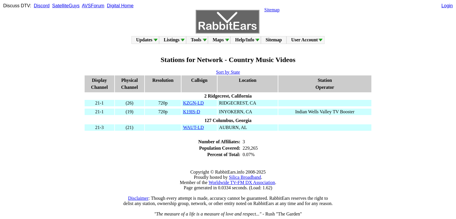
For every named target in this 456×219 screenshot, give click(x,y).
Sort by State (228, 72)
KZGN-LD (193, 102)
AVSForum (93, 5)
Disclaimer (138, 198)
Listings (171, 39)
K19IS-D (191, 111)
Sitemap (271, 9)
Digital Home (120, 5)
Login (447, 5)
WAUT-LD (193, 127)
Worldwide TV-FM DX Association (242, 182)
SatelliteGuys (65, 5)
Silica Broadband (245, 177)
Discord (41, 5)
